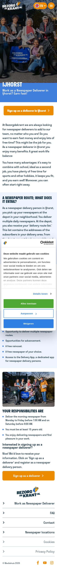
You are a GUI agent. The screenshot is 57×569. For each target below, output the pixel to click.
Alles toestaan (28, 303)
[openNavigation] (51, 5)
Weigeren (28, 323)
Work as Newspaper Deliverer (34, 503)
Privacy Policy (45, 551)
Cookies (49, 541)
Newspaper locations (40, 532)
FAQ (52, 513)
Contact (49, 522)
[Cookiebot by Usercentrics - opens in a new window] (41, 243)
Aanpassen (29, 313)
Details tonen (40, 293)
